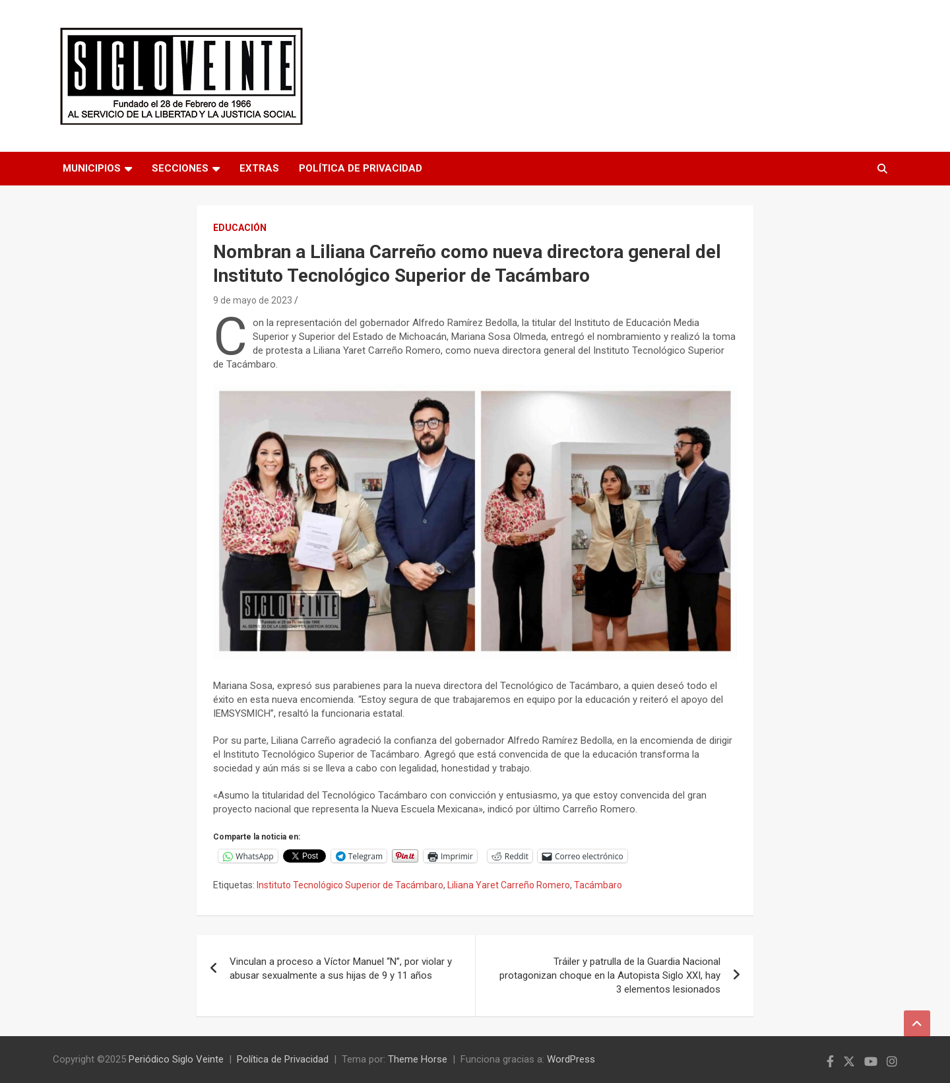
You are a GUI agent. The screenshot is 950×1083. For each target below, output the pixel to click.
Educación (240, 227)
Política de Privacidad (360, 168)
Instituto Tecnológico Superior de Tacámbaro (350, 885)
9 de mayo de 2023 (252, 300)
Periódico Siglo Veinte (176, 1059)
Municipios (92, 168)
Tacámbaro (598, 885)
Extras (259, 168)
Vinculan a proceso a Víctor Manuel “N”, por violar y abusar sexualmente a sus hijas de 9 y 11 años (341, 968)
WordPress (571, 1059)
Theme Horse (417, 1059)
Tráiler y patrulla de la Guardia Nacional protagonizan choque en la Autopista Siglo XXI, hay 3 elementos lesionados (609, 975)
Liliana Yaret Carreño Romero (508, 885)
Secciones (180, 168)
